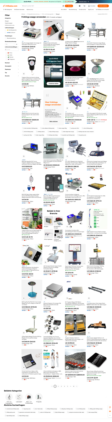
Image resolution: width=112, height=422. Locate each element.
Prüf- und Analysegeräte (48, 14)
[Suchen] (69, 6)
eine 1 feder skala (38, 408)
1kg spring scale (82, 135)
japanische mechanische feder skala (26, 412)
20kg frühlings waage (59, 412)
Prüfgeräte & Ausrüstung (33, 14)
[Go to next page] (76, 386)
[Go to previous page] (52, 386)
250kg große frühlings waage (95, 408)
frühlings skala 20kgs (52, 135)
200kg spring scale (10, 412)
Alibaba (23, 14)
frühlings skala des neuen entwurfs (85, 131)
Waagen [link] (58, 14)
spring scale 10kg (27, 135)
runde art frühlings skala (44, 412)
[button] (63, 6)
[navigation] (12, 200)
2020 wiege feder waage (68, 131)
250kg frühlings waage (51, 408)
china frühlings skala (87, 128)
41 (73, 386)
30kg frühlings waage (53, 131)
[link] (110, 407)
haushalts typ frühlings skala (68, 135)
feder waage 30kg (62, 128)
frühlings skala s (40, 131)
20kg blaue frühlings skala (66, 408)
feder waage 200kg (92, 412)
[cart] (85, 6)
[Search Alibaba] (41, 6)
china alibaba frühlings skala (47, 128)
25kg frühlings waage (23, 415)
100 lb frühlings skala (27, 131)
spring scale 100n (74, 128)
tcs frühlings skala (80, 408)
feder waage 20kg (39, 135)
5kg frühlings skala (10, 415)
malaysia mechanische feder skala (75, 412)
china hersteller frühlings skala (29, 128)
